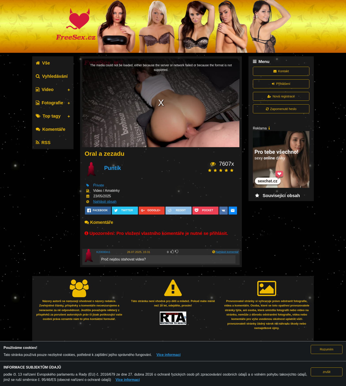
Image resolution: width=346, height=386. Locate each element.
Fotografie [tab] (49, 102)
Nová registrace (281, 96)
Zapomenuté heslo (281, 109)
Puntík (112, 168)
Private (98, 185)
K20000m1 (103, 252)
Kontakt (281, 71)
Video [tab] (45, 89)
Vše (43, 63)
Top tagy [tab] (48, 116)
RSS (43, 142)
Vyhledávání (52, 76)
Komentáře (50, 129)
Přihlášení (281, 84)
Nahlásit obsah (105, 201)
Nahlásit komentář (227, 251)
